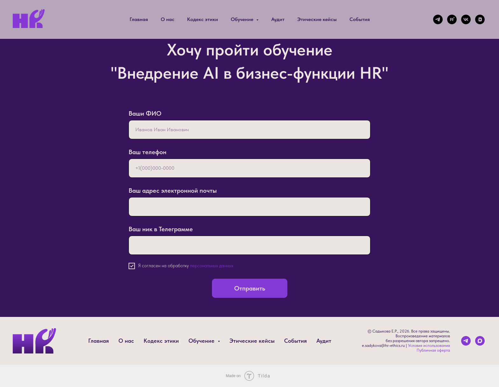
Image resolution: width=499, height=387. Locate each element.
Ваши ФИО (145, 113)
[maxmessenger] (480, 341)
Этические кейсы (317, 19)
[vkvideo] (480, 19)
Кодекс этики (202, 19)
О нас (167, 19)
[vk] (466, 19)
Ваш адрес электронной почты (173, 190)
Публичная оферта (433, 350)
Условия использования (429, 345)
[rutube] (452, 19)
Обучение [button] (243, 19)
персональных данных (211, 266)
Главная (139, 19)
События (359, 19)
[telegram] (438, 19)
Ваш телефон (147, 152)
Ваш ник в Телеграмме (161, 229)
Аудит (278, 19)
